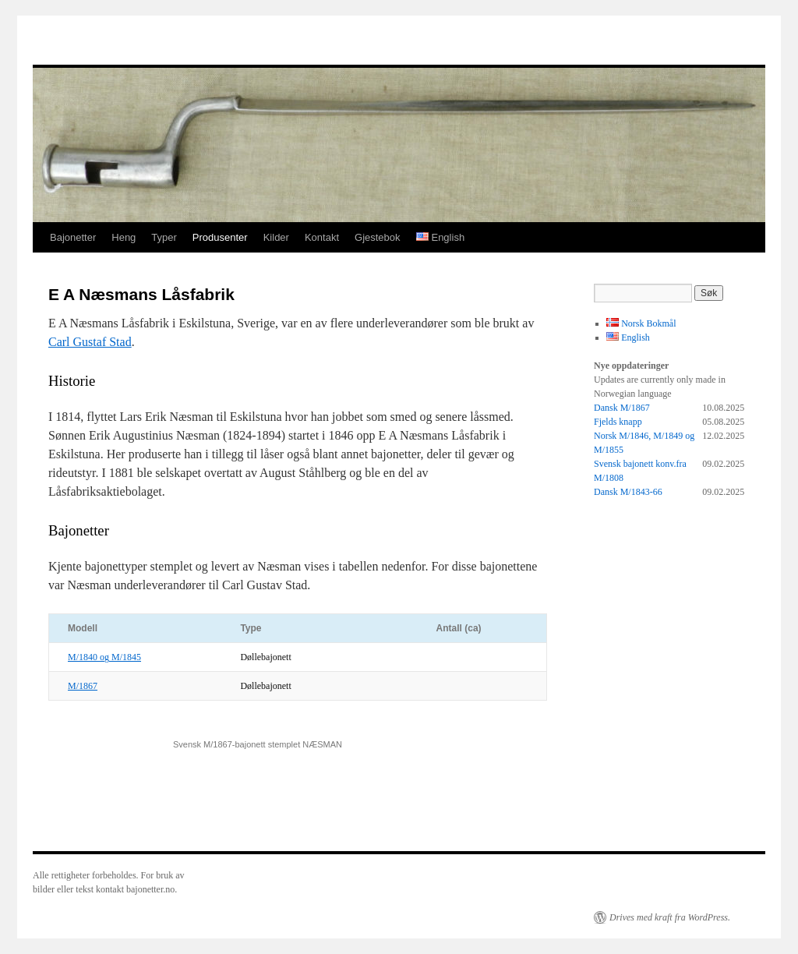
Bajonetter (73, 237)
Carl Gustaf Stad (90, 341)
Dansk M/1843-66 (628, 491)
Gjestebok (378, 237)
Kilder (276, 237)
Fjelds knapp (618, 421)
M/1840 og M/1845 (104, 657)
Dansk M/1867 (622, 407)
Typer (164, 237)
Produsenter (220, 237)
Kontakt (322, 237)
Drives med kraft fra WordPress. (669, 917)
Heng (123, 237)
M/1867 (82, 685)
